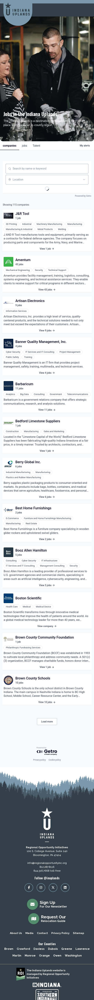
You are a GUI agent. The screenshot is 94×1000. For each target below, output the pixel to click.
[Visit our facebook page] (29, 887)
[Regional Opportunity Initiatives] (17, 9)
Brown (8, 948)
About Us (16, 933)
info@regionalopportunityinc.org (47, 863)
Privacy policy (39, 760)
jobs (24, 145)
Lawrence (83, 948)
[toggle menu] (87, 10)
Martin (16, 955)
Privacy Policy (60, 933)
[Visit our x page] (53, 887)
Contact (42, 933)
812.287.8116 (47, 867)
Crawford (23, 948)
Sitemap (78, 933)
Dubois (53, 948)
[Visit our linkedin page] (65, 887)
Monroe (30, 955)
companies (9, 145)
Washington (73, 955)
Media (29, 933)
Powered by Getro (83, 196)
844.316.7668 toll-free (47, 870)
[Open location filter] (84, 179)
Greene (66, 948)
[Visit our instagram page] (41, 887)
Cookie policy (55, 760)
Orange (44, 955)
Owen (57, 955)
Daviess (39, 948)
